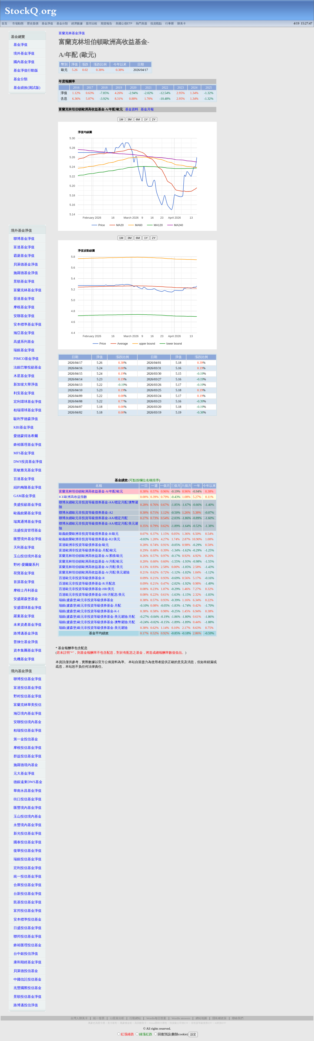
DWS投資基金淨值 (26, 461)
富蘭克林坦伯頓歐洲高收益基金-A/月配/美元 (91, 567)
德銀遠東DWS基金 (26, 782)
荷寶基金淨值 (22, 573)
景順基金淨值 (22, 281)
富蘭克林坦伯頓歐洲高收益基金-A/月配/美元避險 (94, 572)
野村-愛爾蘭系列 (25, 564)
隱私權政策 (219, 1018)
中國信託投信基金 (26, 979)
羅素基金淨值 (22, 616)
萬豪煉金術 (126, 1023)
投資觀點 (156, 23)
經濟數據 (77, 23)
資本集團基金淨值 (26, 650)
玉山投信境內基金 (26, 816)
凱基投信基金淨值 (26, 902)
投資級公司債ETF (179, 1023)
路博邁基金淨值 (24, 633)
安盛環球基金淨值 (26, 607)
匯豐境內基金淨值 (26, 807)
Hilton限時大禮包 (158, 1023)
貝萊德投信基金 (24, 971)
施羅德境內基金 (24, 765)
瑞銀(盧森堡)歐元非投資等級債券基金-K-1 (89, 611)
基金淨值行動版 (24, 70)
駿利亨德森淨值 (24, 419)
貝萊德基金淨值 (24, 264)
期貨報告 (106, 23)
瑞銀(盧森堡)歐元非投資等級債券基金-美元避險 (93, 627)
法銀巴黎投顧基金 (26, 367)
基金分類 (62, 23)
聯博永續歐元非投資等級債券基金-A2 (86, 512)
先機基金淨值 (22, 659)
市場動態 (18, 23)
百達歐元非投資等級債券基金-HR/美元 (86, 589)
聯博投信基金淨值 (26, 679)
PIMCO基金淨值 (25, 358)
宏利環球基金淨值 (26, 401)
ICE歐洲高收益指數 (73, 497)
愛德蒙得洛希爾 (24, 436)
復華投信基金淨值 (26, 850)
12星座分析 (117, 1018)
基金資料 (131, 109)
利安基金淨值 (22, 393)
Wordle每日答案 (156, 1018)
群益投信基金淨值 (26, 756)
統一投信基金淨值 (26, 876)
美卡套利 (112, 1023)
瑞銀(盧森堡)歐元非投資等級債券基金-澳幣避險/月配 (97, 622)
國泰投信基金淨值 (26, 842)
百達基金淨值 (22, 479)
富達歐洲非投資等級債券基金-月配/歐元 (87, 550)
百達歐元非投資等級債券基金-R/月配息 (87, 583)
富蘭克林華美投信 (26, 705)
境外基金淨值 (22, 53)
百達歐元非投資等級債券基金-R (82, 578)
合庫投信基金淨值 (26, 885)
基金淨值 (47, 23)
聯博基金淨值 (22, 238)
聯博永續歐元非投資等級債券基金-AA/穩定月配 (93, 518)
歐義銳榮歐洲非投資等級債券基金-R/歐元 (89, 533)
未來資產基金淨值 (26, 624)
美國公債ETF (124, 23)
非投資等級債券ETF (201, 1023)
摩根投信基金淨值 (26, 747)
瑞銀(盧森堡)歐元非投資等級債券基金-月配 (90, 605)
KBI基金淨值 (22, 427)
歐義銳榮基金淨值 (26, 513)
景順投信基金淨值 (26, 996)
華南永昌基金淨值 (26, 790)
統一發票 (98, 1018)
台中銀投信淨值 (24, 953)
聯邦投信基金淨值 (26, 936)
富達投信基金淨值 (26, 687)
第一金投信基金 (24, 739)
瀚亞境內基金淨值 (26, 713)
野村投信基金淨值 (26, 696)
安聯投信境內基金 (26, 722)
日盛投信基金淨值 (26, 928)
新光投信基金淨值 (26, 833)
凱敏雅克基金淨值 (26, 470)
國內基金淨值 (22, 62)
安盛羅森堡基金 (24, 599)
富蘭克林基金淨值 (26, 290)
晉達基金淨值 (22, 298)
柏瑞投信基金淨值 (26, 730)
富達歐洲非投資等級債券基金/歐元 (84, 545)
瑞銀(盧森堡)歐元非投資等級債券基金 (86, 600)
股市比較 (91, 23)
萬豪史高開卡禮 (96, 1023)
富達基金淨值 (22, 247)
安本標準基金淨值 (26, 324)
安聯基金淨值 (22, 316)
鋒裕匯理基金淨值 (26, 444)
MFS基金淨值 (22, 453)
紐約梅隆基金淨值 (26, 487)
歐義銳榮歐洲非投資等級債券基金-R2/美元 (89, 539)
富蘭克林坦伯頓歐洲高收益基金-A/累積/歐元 (91, 555)
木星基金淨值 (22, 376)
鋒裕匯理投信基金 (26, 945)
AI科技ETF (220, 1023)
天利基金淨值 (22, 547)
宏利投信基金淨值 (26, 868)
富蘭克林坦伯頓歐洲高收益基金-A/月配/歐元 (91, 561)
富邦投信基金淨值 (26, 910)
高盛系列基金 (22, 341)
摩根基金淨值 (22, 307)
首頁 (4, 23)
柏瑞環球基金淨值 (26, 410)
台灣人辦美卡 (79, 1018)
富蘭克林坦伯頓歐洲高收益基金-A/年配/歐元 (91, 491)
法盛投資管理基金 (26, 530)
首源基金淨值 (22, 582)
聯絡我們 (237, 1018)
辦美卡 (181, 23)
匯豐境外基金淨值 (26, 539)
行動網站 (135, 1018)
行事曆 (169, 23)
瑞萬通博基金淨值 (26, 521)
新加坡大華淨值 (24, 384)
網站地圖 (201, 1018)
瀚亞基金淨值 (22, 333)
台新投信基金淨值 (26, 893)
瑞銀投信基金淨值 (26, 859)
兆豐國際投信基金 (26, 988)
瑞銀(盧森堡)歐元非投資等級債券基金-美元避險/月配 (97, 616)
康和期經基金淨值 (26, 962)
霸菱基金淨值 (22, 255)
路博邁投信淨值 (24, 1005)
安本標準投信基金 (26, 919)
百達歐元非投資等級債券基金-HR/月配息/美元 (92, 594)
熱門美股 (141, 23)
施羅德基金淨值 (24, 273)
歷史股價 (32, 23)
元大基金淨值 (22, 773)
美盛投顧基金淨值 (26, 504)
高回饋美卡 (141, 1023)
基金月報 (147, 109)
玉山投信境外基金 (26, 556)
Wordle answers (181, 1018)
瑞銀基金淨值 (22, 350)
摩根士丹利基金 (24, 590)
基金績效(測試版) (25, 87)
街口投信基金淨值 (26, 799)
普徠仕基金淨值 (24, 642)
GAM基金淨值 (23, 496)
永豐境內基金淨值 (26, 825)
